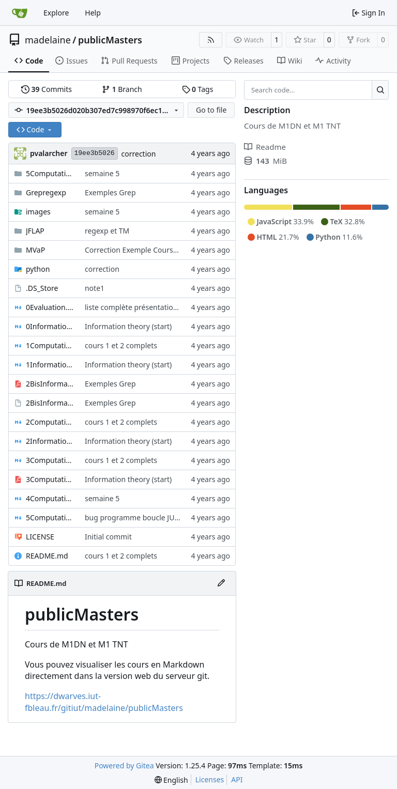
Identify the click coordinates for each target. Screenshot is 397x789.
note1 (94, 288)
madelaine (48, 40)
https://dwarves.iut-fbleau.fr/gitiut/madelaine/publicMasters (104, 702)
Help (93, 13)
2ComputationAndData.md (50, 422)
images (38, 211)
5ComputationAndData (50, 173)
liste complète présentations (133, 307)
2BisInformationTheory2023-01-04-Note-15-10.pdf (50, 384)
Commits (46, 89)
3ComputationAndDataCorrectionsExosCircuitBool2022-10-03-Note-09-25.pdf (50, 479)
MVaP (35, 250)
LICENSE (40, 537)
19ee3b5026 (94, 153)
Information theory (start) (128, 326)
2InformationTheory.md (50, 441)
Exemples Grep (110, 192)
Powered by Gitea (124, 765)
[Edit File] (221, 583)
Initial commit (108, 537)
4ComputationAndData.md (50, 498)
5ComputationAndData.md (50, 517)
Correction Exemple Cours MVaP (139, 250)
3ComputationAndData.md (50, 460)
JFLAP (35, 231)
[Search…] (380, 90)
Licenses (209, 779)
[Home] (19, 13)
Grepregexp (46, 192)
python (38, 269)
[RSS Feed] (211, 40)
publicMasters (110, 40)
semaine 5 (102, 173)
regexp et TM (107, 231)
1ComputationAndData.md (50, 345)
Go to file (211, 110)
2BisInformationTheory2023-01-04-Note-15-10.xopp (50, 403)
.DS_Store (42, 288)
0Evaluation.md (50, 307)
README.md (47, 556)
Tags (197, 89)
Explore (56, 13)
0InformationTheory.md (50, 326)
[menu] (171, 780)
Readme (265, 147)
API (236, 779)
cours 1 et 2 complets (121, 345)
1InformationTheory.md (50, 364)
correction (138, 154)
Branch (122, 89)
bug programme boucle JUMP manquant (154, 517)
